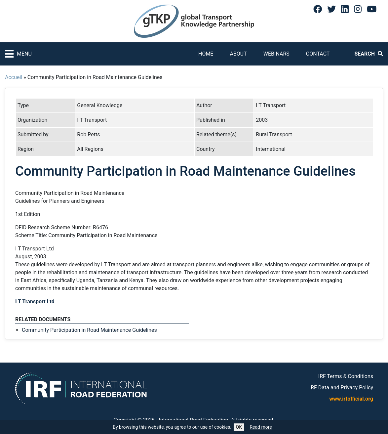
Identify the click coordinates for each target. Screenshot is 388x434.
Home (205, 54)
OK (239, 427)
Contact (318, 54)
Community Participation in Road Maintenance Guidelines (89, 330)
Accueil (13, 77)
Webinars (276, 54)
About (238, 54)
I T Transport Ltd (35, 301)
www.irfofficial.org (351, 399)
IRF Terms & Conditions (345, 376)
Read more (261, 427)
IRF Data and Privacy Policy (341, 387)
